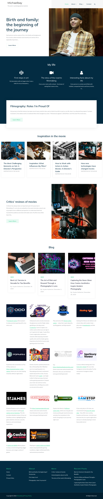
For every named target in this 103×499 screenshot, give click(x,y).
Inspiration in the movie (12, 171)
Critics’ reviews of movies (58, 472)
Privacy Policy (10, 478)
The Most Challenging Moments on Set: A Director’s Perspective (12, 166)
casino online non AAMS (43, 445)
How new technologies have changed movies (88, 166)
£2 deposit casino (12, 320)
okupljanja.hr (86, 325)
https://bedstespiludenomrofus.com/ (63, 367)
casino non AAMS (12, 445)
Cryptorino (33, 327)
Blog (81, 4)
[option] (13, 160)
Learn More (12, 45)
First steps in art (21, 78)
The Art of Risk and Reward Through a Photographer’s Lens (48, 283)
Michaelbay (15, 2)
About (74, 4)
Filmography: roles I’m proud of (37, 480)
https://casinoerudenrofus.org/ (40, 408)
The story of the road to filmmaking (61, 478)
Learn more (16, 119)
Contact (88, 4)
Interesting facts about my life (60, 475)
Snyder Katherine (18, 286)
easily (40, 376)
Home (67, 4)
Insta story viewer (81, 367)
